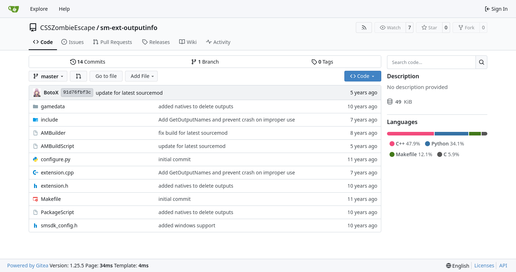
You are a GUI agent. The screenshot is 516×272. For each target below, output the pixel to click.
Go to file (105, 76)
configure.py (55, 159)
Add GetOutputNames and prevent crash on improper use (226, 119)
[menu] (457, 265)
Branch (205, 61)
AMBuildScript (57, 146)
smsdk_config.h (59, 225)
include (49, 119)
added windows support (186, 225)
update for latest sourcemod (129, 92)
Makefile (51, 199)
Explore (39, 8)
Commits (87, 61)
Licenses (484, 265)
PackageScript (57, 212)
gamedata (53, 106)
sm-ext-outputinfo (129, 27)
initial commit (174, 159)
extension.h (54, 185)
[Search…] (481, 62)
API (503, 265)
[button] (78, 76)
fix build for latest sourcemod (193, 132)
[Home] (14, 9)
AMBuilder (53, 132)
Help (64, 8)
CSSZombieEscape (67, 27)
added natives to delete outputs (195, 106)
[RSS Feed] (364, 27)
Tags (322, 61)
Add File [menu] (143, 76)
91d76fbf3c (77, 92)
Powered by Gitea (27, 265)
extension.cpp (57, 172)
